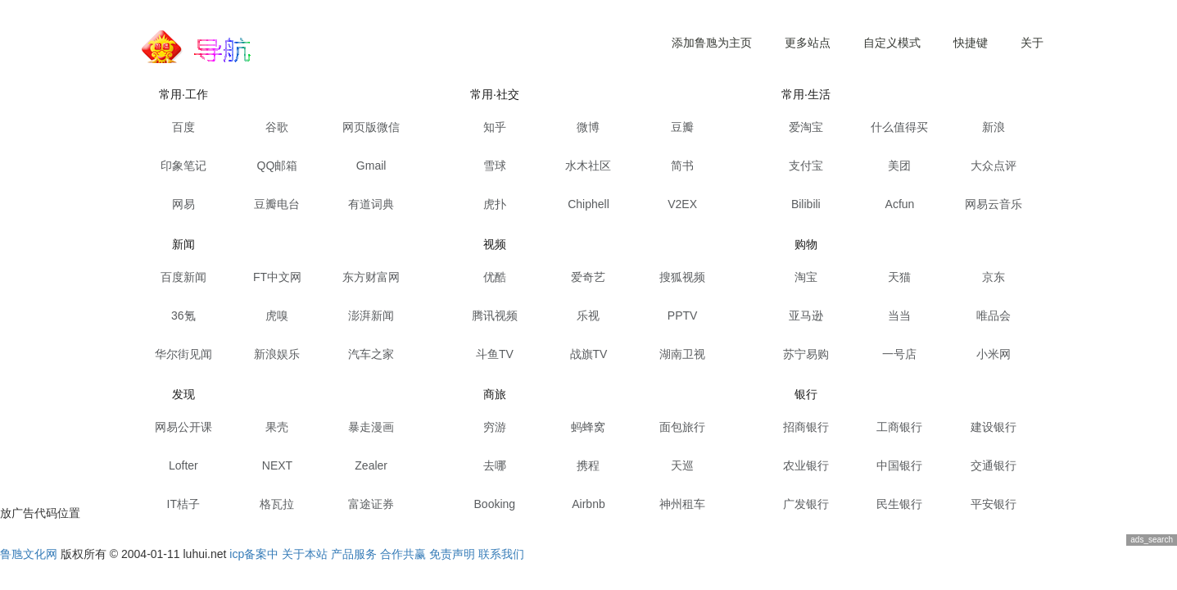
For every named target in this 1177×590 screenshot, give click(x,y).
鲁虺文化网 (28, 553)
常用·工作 (183, 94)
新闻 (183, 244)
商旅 (494, 394)
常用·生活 (806, 94)
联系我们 (501, 553)
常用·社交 (494, 94)
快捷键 (970, 42)
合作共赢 (403, 553)
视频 (494, 244)
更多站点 (808, 42)
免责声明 (452, 553)
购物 (805, 244)
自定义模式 (892, 42)
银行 (805, 394)
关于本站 (305, 553)
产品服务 (354, 553)
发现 (183, 394)
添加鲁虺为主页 (712, 42)
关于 (1032, 42)
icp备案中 (253, 553)
